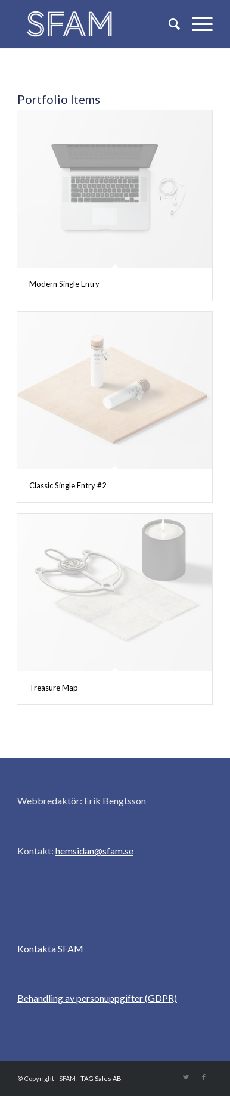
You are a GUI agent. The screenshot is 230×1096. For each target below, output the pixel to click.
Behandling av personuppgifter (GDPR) (97, 998)
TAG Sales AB (101, 1078)
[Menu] (196, 24)
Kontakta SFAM (50, 948)
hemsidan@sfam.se (94, 850)
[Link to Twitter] (186, 1077)
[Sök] (168, 24)
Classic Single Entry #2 (68, 485)
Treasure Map (53, 687)
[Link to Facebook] (204, 1077)
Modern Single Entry (64, 284)
